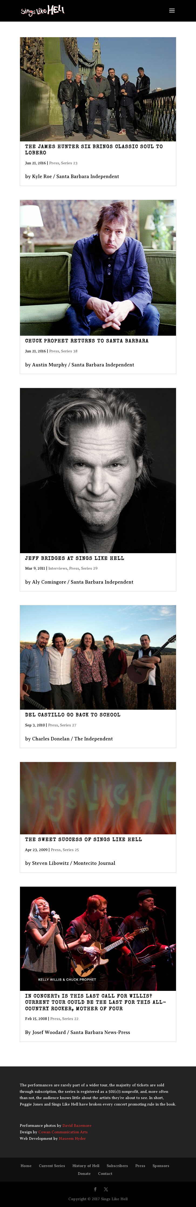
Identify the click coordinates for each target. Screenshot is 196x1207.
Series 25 (71, 850)
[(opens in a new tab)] (98, 89)
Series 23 (69, 163)
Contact (105, 1173)
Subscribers (117, 1166)
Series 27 (68, 725)
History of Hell (85, 1166)
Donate (84, 1173)
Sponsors (161, 1166)
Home (26, 1166)
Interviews (57, 568)
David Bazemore (77, 1126)
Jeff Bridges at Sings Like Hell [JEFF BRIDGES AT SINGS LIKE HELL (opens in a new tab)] (74, 558)
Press (54, 163)
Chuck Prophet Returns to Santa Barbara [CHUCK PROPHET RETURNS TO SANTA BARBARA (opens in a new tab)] (87, 341)
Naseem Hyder (72, 1139)
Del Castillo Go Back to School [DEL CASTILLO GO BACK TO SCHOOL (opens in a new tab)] (73, 715)
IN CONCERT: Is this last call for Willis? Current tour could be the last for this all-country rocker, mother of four (95, 1003)
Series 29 (89, 568)
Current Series (52, 1166)
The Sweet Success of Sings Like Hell (83, 840)
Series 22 (70, 1019)
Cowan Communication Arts (63, 1132)
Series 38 (69, 351)
